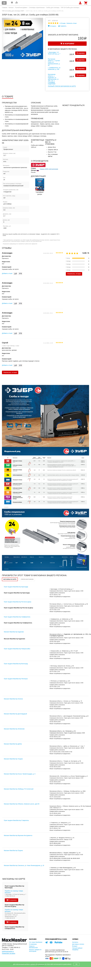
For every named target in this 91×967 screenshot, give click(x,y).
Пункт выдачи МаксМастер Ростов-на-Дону (17, 602)
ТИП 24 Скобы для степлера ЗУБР (13, 11)
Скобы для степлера (52, 7)
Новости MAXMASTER (33, 946)
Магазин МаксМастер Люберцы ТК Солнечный (18, 789)
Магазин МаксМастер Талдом (13, 759)
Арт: (49, 20)
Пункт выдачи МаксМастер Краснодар (16, 587)
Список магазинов (27, 579)
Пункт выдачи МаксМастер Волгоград (16, 663)
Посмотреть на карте (8, 953)
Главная (4, 7)
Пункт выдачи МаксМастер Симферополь (17, 617)
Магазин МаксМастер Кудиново (14, 632)
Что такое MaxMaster (35, 942)
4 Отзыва (63, 23)
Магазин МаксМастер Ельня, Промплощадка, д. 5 (19, 774)
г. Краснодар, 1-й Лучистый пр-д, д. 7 (54, 53)
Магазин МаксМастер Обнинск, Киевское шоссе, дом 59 (21, 804)
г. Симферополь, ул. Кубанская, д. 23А (54, 68)
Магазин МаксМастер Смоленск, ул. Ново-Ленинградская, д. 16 (24, 865)
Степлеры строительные (37, 7)
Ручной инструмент (21, 7)
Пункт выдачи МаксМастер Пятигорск (16, 678)
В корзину (81, 53)
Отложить (52, 26)
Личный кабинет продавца (77, 948)
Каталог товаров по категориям (35, 950)
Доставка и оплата (78, 944)
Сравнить (62, 26)
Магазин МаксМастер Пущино (13, 850)
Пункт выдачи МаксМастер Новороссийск (17, 648)
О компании (33, 944)
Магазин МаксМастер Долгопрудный (15, 714)
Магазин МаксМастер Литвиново (14, 729)
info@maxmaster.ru (8, 951)
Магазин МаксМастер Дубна (13, 744)
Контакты (75, 942)
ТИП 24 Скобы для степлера (70, 7)
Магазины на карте (9, 579)
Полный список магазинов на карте (62, 86)
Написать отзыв (71, 23)
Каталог (11, 7)
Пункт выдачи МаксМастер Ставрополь (16, 820)
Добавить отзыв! (7, 273)
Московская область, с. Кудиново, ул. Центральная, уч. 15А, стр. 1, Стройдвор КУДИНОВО (53, 79)
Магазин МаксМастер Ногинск (13, 699)
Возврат (74, 946)
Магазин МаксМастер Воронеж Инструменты (18, 835)
